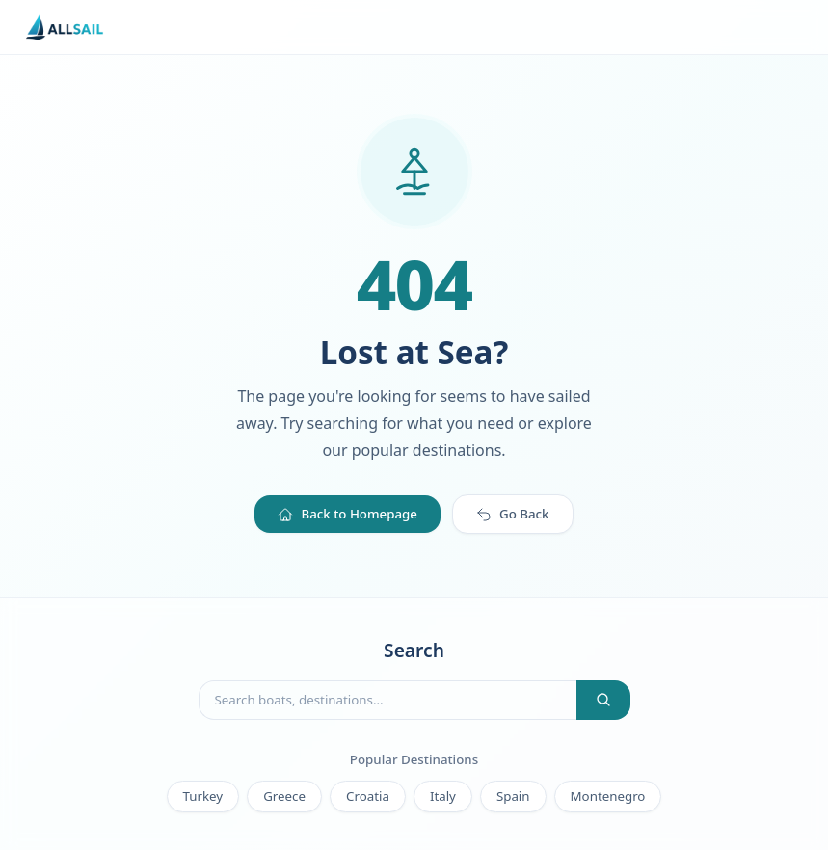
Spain (513, 796)
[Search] (603, 700)
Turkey (203, 796)
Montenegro (608, 796)
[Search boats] (387, 700)
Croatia (367, 796)
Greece (284, 796)
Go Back (512, 513)
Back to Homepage (347, 513)
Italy (443, 796)
